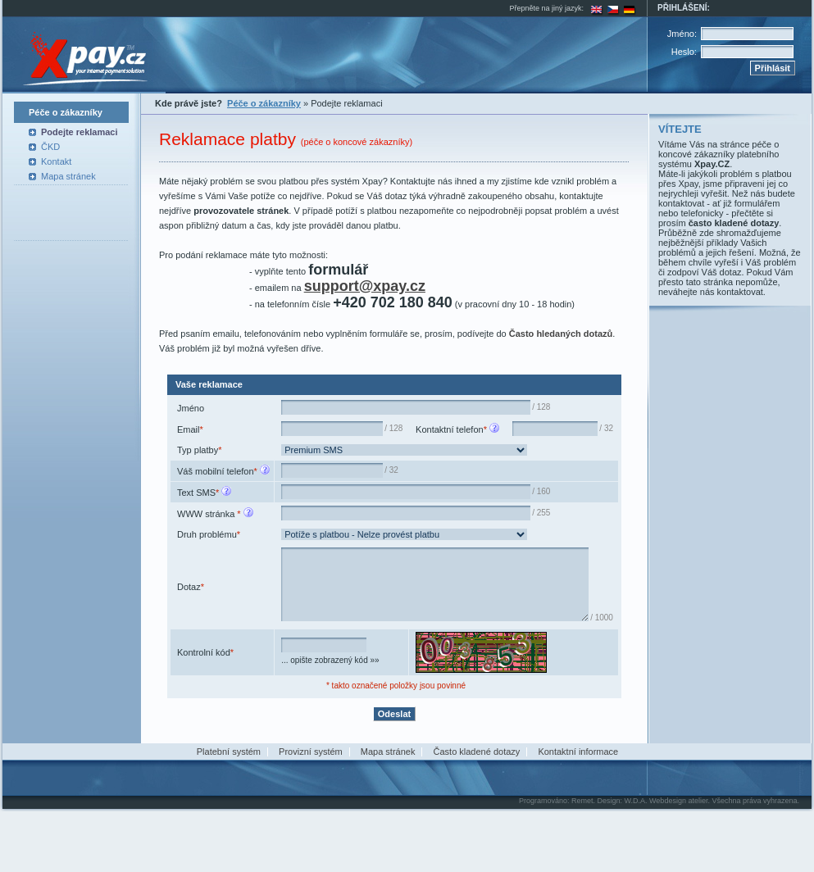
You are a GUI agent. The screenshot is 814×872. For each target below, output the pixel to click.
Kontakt (56, 161)
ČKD (50, 147)
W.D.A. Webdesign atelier (666, 853)
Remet (582, 853)
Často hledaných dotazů (561, 333)
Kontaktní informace (578, 804)
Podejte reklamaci (79, 132)
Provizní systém (311, 804)
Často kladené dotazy (477, 804)
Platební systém (229, 804)
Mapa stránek (68, 176)
